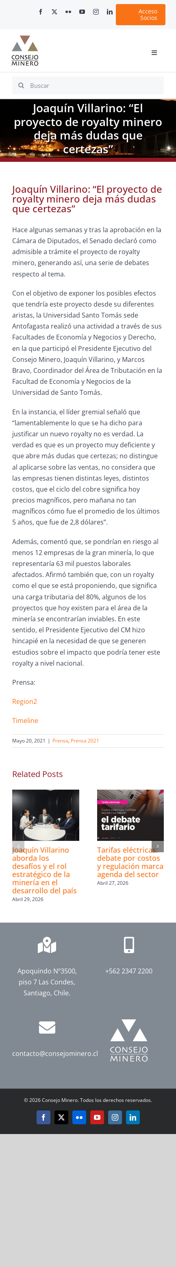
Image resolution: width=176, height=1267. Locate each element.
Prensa (60, 740)
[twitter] (54, 12)
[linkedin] (110, 12)
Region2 (24, 701)
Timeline (25, 720)
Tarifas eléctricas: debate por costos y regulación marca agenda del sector (130, 862)
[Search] (21, 85)
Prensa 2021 (85, 740)
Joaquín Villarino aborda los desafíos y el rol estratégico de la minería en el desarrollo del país (44, 870)
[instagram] (96, 12)
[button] (18, 846)
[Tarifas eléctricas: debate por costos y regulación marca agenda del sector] (130, 794)
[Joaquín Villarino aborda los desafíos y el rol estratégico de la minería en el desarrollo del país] (45, 794)
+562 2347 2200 (128, 971)
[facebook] (40, 12)
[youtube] (82, 12)
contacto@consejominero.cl (55, 1053)
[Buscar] (88, 85)
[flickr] (68, 12)
